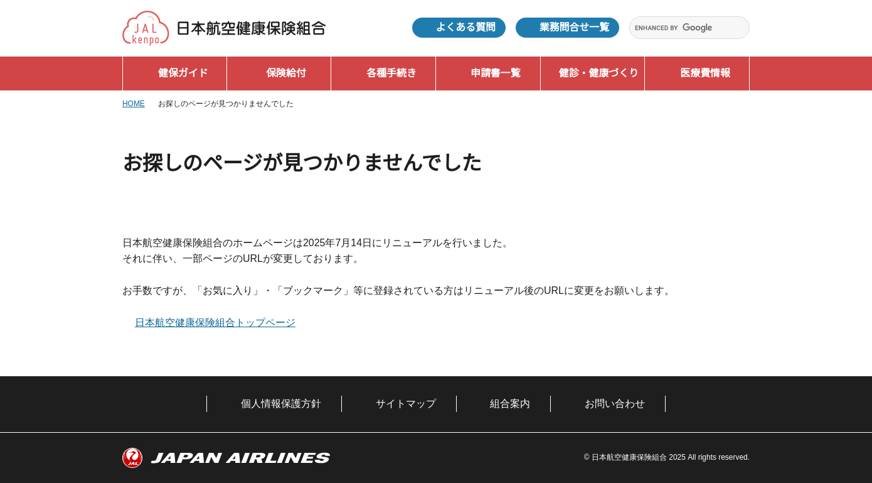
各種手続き (391, 73)
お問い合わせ (615, 403)
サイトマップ (406, 403)
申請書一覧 (496, 73)
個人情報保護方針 (281, 403)
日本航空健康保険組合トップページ (215, 322)
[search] (682, 28)
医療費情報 (705, 73)
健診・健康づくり (599, 73)
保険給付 (286, 73)
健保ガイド (183, 73)
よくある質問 (465, 27)
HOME (133, 103)
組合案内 (510, 403)
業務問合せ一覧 (574, 27)
